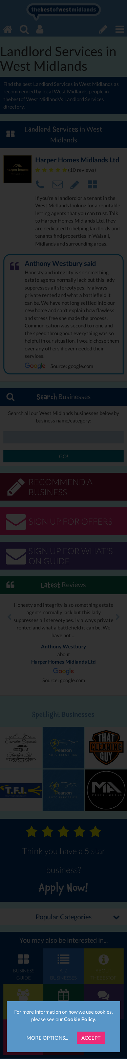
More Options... (47, 1038)
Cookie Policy (79, 1019)
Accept (91, 1038)
